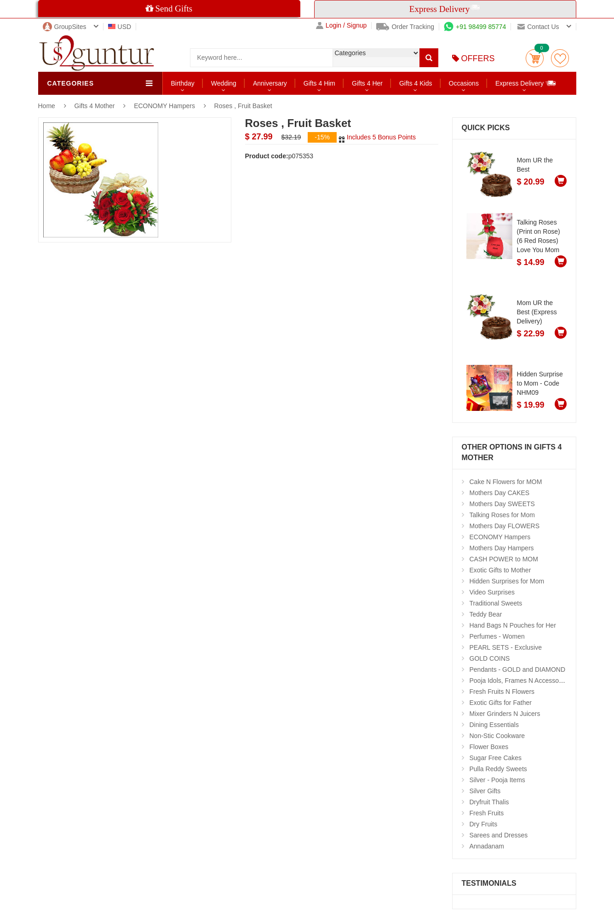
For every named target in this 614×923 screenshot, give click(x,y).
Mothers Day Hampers (502, 548)
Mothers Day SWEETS (502, 504)
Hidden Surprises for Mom (507, 581)
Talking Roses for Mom (502, 515)
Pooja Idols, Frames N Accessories (519, 680)
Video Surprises (492, 592)
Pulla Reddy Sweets (498, 769)
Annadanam (487, 846)
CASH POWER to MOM (504, 559)
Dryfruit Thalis (489, 802)
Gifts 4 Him (319, 83)
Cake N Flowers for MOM (506, 481)
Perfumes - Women (497, 636)
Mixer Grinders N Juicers (505, 713)
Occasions (464, 83)
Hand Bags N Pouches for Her (513, 625)
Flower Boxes (489, 746)
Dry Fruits (484, 824)
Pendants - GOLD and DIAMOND (518, 669)
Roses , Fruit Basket (243, 106)
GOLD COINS (490, 658)
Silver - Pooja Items (497, 780)
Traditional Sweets (496, 603)
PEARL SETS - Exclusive (506, 647)
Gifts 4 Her (367, 83)
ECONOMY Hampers (164, 106)
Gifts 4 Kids (415, 83)
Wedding (223, 83)
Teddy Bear (486, 614)
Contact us (538, 26)
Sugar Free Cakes (496, 757)
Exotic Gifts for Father (501, 702)
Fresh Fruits (487, 813)
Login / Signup (341, 25)
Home (46, 106)
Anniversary (270, 83)
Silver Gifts (485, 791)
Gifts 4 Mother (96, 106)
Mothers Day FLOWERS (504, 526)
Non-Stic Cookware (497, 735)
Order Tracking (405, 26)
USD (120, 26)
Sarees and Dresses (499, 835)
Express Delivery (526, 83)
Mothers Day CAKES (500, 492)
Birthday (183, 83)
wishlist (560, 58)
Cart (535, 58)
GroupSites (64, 26)
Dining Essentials (494, 724)
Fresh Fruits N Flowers (502, 691)
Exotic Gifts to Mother (500, 570)
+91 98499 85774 (475, 26)
